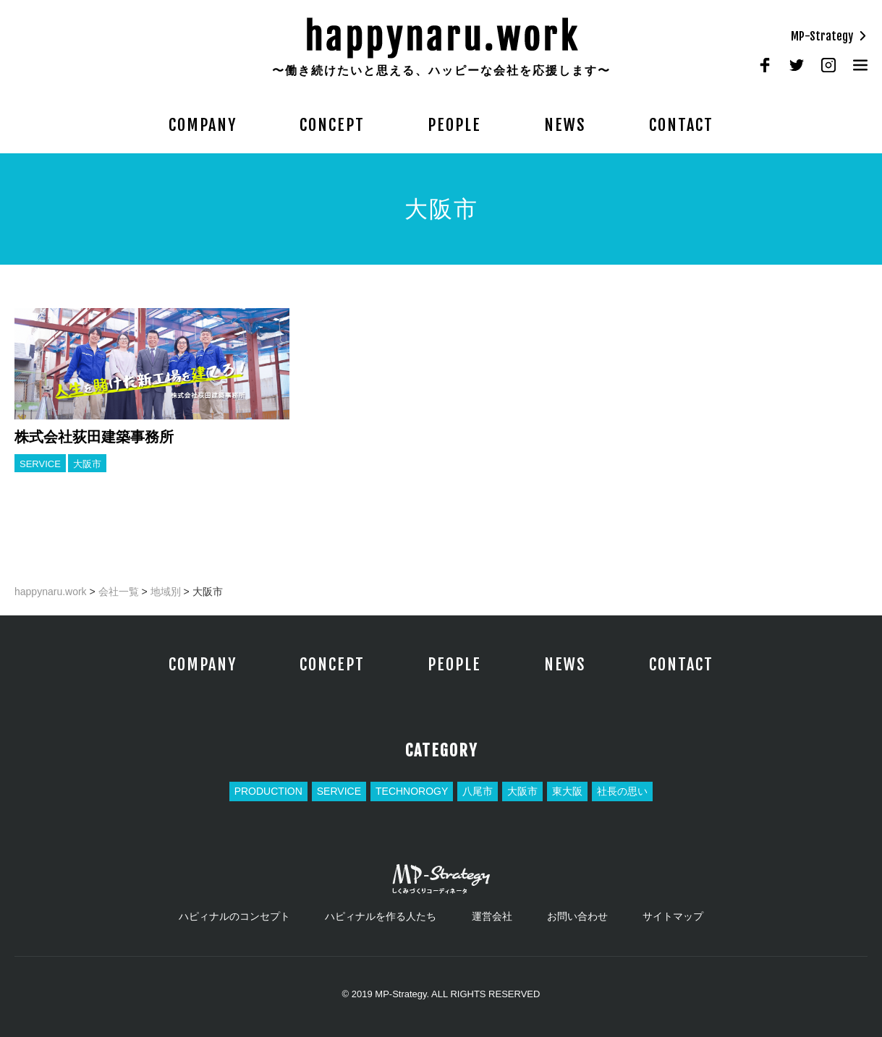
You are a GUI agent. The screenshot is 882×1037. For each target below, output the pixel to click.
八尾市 (477, 791)
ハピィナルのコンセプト (234, 916)
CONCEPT (332, 125)
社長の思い (622, 791)
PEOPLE (454, 125)
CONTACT (681, 125)
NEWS (565, 125)
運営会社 (492, 916)
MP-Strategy (829, 36)
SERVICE (40, 463)
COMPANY (203, 125)
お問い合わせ (577, 916)
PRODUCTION (268, 791)
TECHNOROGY (412, 791)
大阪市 (87, 463)
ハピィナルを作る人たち (380, 916)
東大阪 (567, 791)
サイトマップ (673, 916)
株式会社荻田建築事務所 (94, 437)
